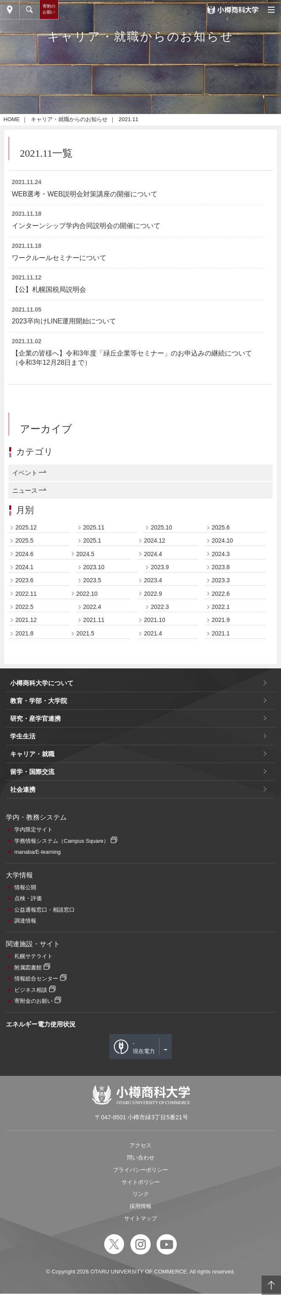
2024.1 (24, 945)
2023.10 (94, 945)
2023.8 (221, 945)
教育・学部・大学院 (38, 1078)
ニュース (25, 868)
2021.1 (221, 1011)
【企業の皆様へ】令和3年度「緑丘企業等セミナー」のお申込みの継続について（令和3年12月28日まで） (132, 736)
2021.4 (153, 1011)
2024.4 (153, 931)
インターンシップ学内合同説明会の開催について (86, 603)
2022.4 (92, 984)
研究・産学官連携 (35, 1096)
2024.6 (24, 931)
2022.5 (24, 984)
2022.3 (160, 984)
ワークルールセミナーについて (59, 635)
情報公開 (25, 1265)
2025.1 (92, 918)
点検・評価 (28, 1276)
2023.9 (160, 945)
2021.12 (26, 997)
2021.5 (85, 1011)
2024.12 (154, 918)
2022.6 (221, 971)
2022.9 (153, 971)
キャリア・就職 (32, 1131)
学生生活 (22, 1114)
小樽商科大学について (41, 1060)
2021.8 (24, 1011)
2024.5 (85, 931)
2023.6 (24, 958)
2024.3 (221, 931)
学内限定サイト (33, 1207)
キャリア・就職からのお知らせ (69, 497)
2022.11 (26, 971)
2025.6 (221, 905)
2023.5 (92, 958)
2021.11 (94, 997)
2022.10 (87, 971)
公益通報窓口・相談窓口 (44, 1287)
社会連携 (22, 1167)
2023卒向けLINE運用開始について (64, 699)
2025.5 (24, 918)
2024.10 (222, 918)
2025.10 (161, 905)
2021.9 (221, 997)
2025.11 (94, 905)
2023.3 (221, 958)
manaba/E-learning (37, 1230)
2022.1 (221, 984)
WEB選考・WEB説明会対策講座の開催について (84, 572)
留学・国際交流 (32, 1149)
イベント (25, 850)
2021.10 (154, 997)
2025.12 (26, 905)
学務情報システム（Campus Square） (61, 1219)
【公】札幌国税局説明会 (49, 667)
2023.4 (153, 958)
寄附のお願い (49, 9)
